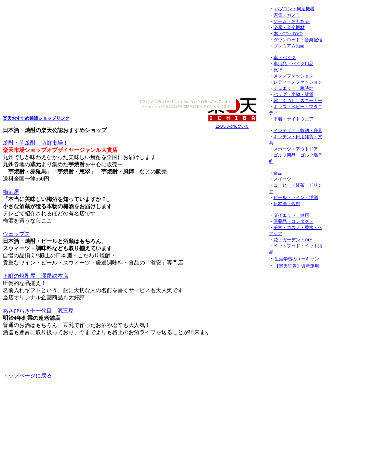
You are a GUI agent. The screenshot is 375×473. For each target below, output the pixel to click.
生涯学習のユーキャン (296, 258)
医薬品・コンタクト (293, 221)
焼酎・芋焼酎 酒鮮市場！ (35, 143)
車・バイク (284, 57)
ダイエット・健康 (291, 215)
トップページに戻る (27, 375)
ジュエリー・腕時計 (293, 88)
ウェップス (16, 234)
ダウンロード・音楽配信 (297, 39)
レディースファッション (297, 82)
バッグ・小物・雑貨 (293, 94)
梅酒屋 (11, 192)
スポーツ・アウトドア (295, 149)
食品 (277, 172)
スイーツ (282, 179)
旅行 (277, 69)
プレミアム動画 (289, 45)
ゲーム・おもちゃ (291, 21)
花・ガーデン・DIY (292, 239)
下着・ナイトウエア (293, 118)
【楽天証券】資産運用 (296, 266)
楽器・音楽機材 (289, 27)
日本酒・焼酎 (286, 203)
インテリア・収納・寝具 (297, 130)
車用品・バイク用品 (293, 63)
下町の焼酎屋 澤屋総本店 (35, 276)
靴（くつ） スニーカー (297, 100)
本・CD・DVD (288, 33)
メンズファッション (293, 75)
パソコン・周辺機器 (294, 8)
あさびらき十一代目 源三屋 (38, 311)
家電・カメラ (286, 15)
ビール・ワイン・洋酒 (295, 197)
